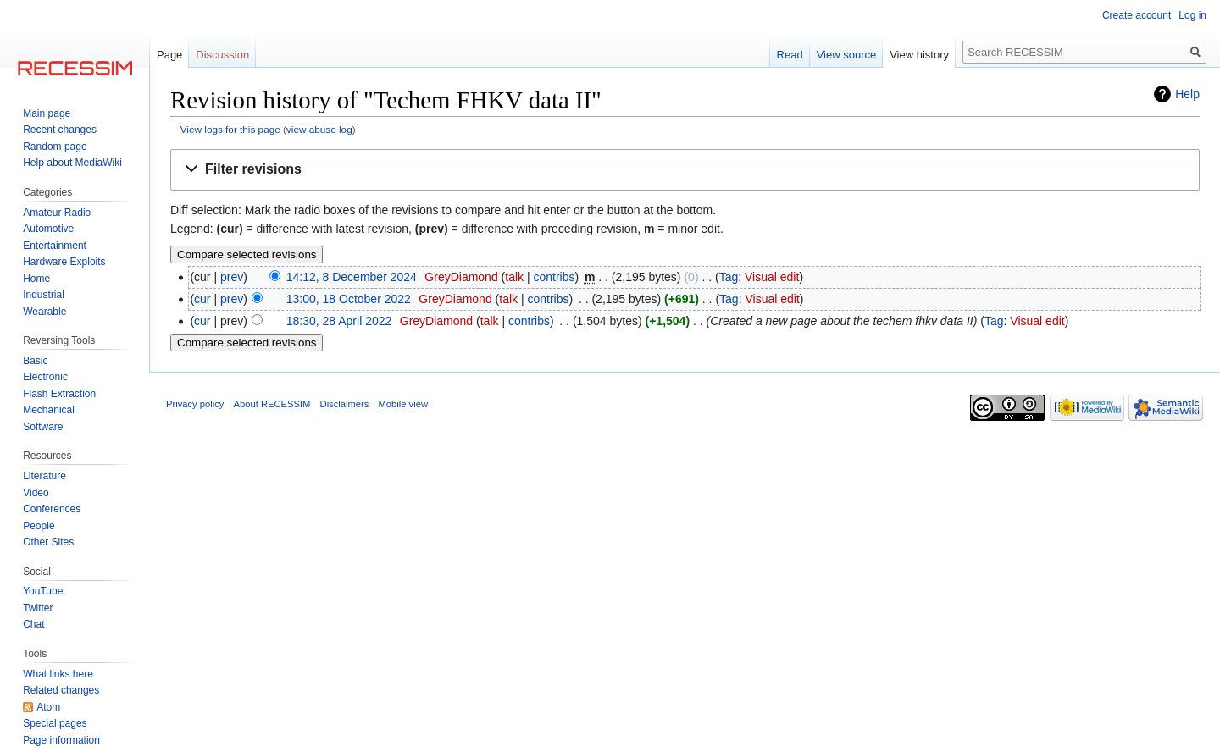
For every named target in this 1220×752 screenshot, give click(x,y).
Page (169, 54)
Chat (33, 624)
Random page (54, 146)
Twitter (38, 608)
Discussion (222, 54)
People (38, 526)
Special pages (54, 723)
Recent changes (60, 129)
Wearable (44, 312)
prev (231, 277)
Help (1187, 94)
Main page (46, 113)
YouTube (43, 591)
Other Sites (48, 542)
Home (36, 279)
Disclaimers (344, 404)
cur (202, 299)
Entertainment (54, 246)
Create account (1136, 15)
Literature (44, 476)
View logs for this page (230, 129)
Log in (1192, 15)
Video (35, 493)
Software (43, 427)
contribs (553, 277)
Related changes (61, 690)
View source (847, 54)
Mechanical (49, 410)
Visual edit (772, 277)
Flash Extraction (59, 394)
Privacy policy (195, 404)
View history (919, 54)
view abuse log (319, 129)
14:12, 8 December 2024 (351, 277)
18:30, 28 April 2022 (339, 321)
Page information (61, 740)
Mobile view (403, 404)
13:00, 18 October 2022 (348, 299)
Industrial (43, 295)
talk (514, 277)
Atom (48, 707)
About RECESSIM (272, 404)
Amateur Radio (57, 212)
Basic (35, 361)
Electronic (45, 377)
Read (790, 54)
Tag (729, 277)
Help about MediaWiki (72, 163)
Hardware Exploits (64, 262)
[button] (685, 169)
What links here (58, 674)
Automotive (48, 229)
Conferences (51, 509)
